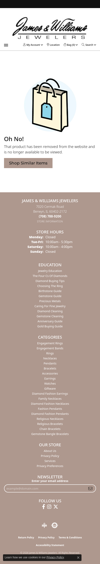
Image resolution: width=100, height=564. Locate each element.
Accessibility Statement (50, 545)
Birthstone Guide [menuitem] (50, 291)
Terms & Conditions (70, 537)
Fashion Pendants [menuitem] (50, 409)
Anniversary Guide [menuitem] (49, 321)
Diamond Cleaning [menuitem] (50, 311)
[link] (53, 45)
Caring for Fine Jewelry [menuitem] (49, 306)
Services (50, 461)
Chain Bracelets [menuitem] (49, 429)
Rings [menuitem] (50, 353)
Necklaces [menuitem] (50, 358)
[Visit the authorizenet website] (54, 525)
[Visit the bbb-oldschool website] (44, 525)
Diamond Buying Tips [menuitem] (49, 281)
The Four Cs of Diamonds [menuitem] (50, 276)
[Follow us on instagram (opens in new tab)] (49, 506)
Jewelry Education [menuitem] (50, 271)
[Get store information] (50, 221)
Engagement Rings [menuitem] (50, 343)
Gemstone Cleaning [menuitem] (50, 316)
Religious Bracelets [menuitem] (50, 424)
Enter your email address (50, 481)
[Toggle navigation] (6, 45)
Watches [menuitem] (50, 383)
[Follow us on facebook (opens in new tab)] (43, 506)
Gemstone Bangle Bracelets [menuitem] (50, 434)
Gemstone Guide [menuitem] (50, 296)
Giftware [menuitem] (50, 388)
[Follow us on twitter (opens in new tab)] (55, 506)
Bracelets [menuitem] (50, 368)
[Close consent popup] (78, 557)
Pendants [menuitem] (50, 363)
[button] (31, 45)
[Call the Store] (50, 216)
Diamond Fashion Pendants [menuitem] (50, 414)
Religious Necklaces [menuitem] (50, 419)
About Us (50, 451)
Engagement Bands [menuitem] (50, 348)
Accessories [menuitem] (50, 373)
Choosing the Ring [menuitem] (50, 286)
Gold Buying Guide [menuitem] (50, 326)
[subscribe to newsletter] (90, 488)
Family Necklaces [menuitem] (50, 399)
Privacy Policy (50, 456)
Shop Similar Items (28, 163)
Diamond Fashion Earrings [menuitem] (50, 393)
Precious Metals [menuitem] (50, 301)
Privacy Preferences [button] (50, 466)
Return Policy (26, 537)
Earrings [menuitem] (50, 378)
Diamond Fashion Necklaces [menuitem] (50, 404)
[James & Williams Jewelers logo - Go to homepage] (50, 28)
